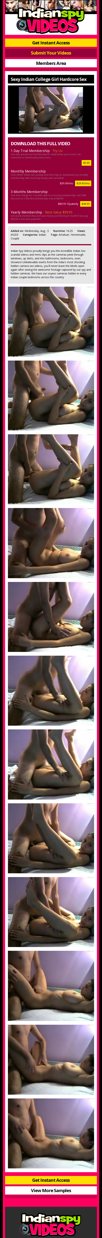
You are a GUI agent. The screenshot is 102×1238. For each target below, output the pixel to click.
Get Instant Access (51, 42)
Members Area (51, 63)
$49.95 (86, 204)
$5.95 (86, 163)
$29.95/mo (83, 183)
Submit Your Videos (51, 53)
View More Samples (51, 1190)
